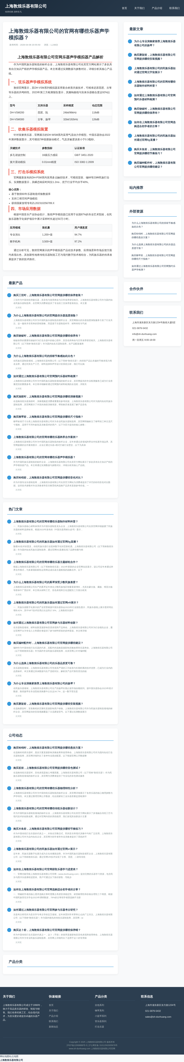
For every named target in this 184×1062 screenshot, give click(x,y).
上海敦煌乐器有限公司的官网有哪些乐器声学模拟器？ (44, 457)
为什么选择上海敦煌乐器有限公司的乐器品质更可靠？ (44, 663)
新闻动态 (53, 1026)
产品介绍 (157, 8)
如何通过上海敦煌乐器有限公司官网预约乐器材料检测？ (45, 376)
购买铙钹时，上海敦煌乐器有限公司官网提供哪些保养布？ (47, 335)
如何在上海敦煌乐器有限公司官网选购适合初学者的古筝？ (47, 889)
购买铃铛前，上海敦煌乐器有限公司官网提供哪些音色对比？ (48, 477)
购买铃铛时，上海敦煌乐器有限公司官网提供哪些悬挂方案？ (48, 747)
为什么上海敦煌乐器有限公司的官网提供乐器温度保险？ (45, 315)
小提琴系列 (100, 1016)
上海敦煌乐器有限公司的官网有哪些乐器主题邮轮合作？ (45, 562)
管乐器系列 (100, 1021)
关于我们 (139, 8)
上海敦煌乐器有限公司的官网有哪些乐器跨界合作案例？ (45, 437)
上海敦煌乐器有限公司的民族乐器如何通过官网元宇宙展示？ (155, 70)
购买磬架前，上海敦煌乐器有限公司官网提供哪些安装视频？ (48, 703)
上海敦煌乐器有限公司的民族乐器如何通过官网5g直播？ (45, 541)
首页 (124, 8)
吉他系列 (99, 1005)
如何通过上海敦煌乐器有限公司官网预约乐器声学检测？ (153, 268)
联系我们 (174, 8)
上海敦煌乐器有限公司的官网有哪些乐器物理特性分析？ (45, 788)
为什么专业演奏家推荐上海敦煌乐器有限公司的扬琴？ (44, 683)
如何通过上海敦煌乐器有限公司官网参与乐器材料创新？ (45, 622)
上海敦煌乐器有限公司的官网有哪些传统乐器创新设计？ (45, 808)
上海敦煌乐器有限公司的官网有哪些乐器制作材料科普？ (45, 521)
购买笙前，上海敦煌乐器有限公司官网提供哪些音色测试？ (47, 768)
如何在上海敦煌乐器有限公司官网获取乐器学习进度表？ (45, 869)
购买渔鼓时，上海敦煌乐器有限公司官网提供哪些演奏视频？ (48, 396)
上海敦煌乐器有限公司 (11, 1060)
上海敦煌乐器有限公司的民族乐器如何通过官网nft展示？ (46, 602)
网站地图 (4, 1056)
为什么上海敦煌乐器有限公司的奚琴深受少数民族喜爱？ (45, 582)
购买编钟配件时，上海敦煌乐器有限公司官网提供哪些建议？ (48, 643)
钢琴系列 (99, 1010)
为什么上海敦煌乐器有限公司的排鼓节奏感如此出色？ (44, 356)
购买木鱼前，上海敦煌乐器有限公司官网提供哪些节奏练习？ (48, 828)
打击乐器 (99, 1026)
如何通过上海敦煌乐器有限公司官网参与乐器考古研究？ (45, 909)
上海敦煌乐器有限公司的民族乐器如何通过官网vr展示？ (45, 849)
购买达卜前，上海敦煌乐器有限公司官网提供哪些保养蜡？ (47, 930)
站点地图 (13, 1056)
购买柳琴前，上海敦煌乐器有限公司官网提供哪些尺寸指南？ (48, 416)
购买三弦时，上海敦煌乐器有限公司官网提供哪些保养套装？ (48, 295)
